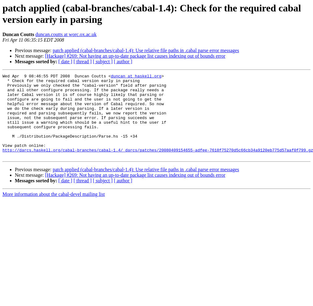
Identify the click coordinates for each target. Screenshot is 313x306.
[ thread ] (82, 61)
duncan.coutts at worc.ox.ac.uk (66, 34)
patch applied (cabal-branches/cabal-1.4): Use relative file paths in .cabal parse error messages (146, 50)
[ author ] (123, 61)
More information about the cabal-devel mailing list (53, 210)
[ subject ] (103, 61)
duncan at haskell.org (136, 77)
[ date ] (65, 61)
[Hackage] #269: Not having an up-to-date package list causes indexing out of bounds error (135, 56)
